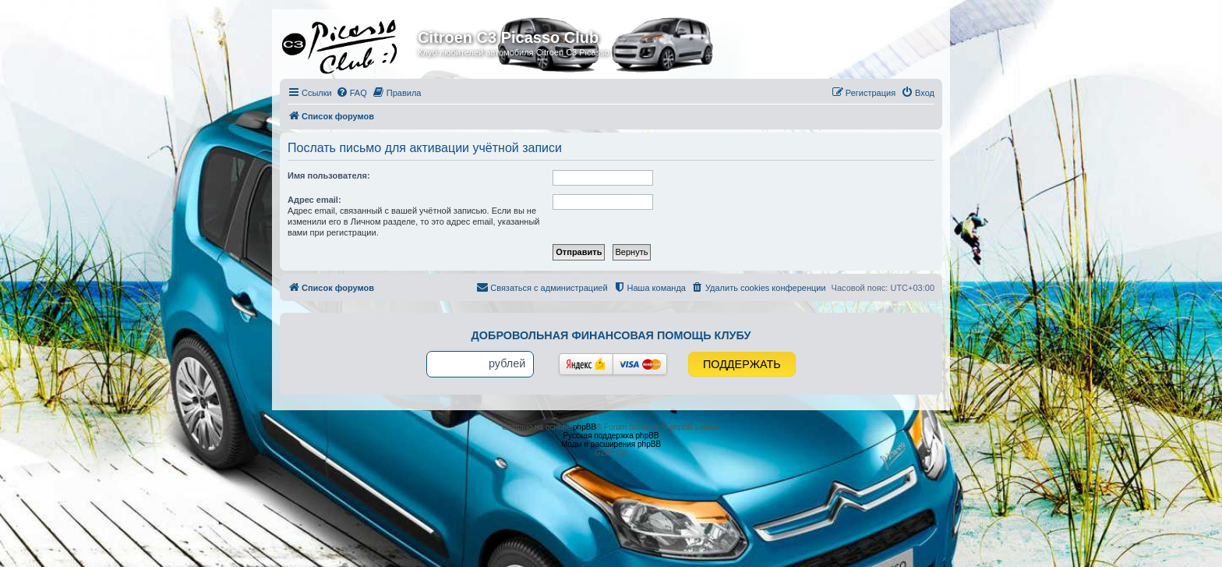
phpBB (584, 427)
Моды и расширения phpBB (611, 444)
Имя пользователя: (329, 175)
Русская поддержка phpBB (611, 435)
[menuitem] (351, 92)
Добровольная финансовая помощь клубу (611, 335)
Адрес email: (314, 199)
